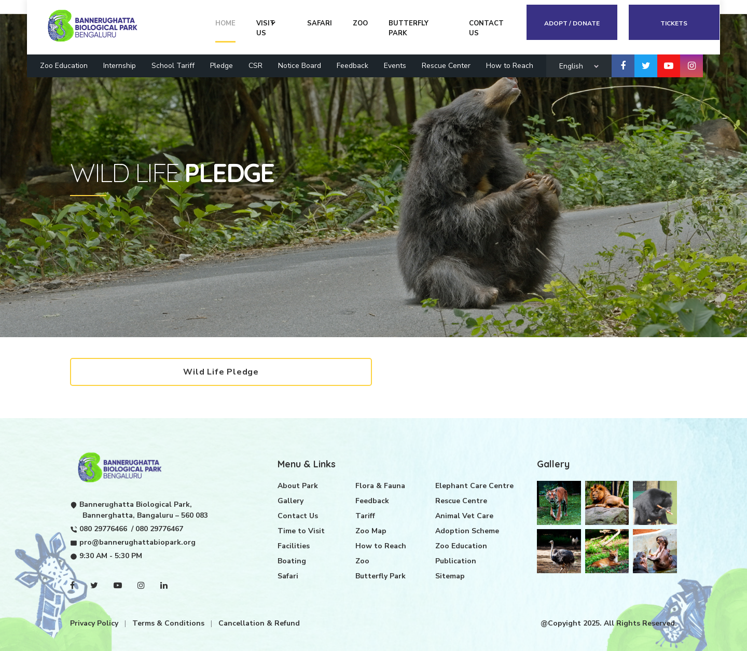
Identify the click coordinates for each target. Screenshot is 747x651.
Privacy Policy (95, 622)
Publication (455, 560)
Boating (292, 560)
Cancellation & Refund (259, 622)
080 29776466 (103, 528)
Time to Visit (301, 530)
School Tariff (173, 65)
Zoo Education (64, 65)
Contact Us (298, 515)
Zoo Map (370, 530)
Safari (288, 575)
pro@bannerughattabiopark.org (137, 541)
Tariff (365, 515)
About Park (298, 485)
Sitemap (450, 575)
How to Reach (509, 65)
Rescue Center (446, 65)
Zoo (362, 560)
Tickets (674, 23)
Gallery (290, 500)
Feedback (352, 65)
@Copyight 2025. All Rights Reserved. (609, 622)
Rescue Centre (461, 500)
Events (395, 65)
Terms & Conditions (169, 622)
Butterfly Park (380, 575)
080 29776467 (159, 528)
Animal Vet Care (464, 515)
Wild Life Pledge (222, 372)
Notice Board (299, 65)
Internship (119, 65)
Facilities (294, 545)
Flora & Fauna (380, 485)
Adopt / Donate (572, 23)
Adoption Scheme (467, 530)
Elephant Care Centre (474, 485)
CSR (255, 65)
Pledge (221, 65)
